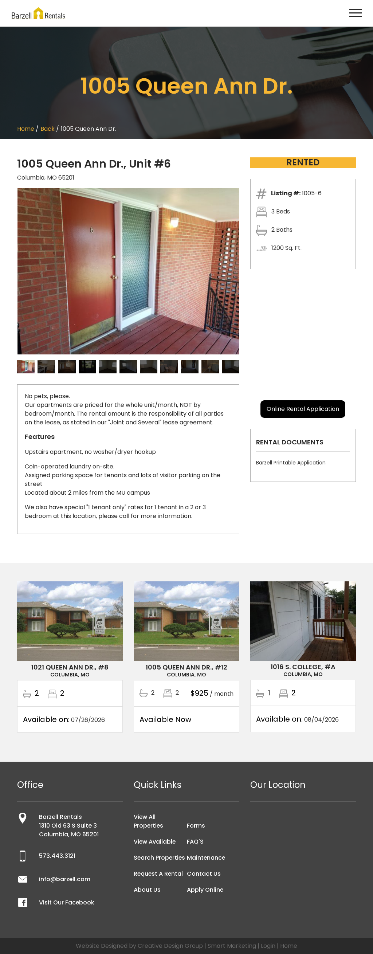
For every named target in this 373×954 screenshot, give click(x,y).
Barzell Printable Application (291, 462)
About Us (147, 898)
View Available (155, 841)
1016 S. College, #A (303, 667)
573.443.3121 (57, 856)
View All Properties (149, 821)
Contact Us (204, 873)
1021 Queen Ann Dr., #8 (70, 667)
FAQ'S (195, 841)
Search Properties (149, 862)
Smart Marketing (232, 946)
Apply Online (205, 890)
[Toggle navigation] (355, 13)
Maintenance (206, 857)
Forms (196, 825)
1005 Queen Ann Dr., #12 (186, 667)
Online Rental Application (303, 409)
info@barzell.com (65, 879)
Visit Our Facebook (67, 902)
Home (25, 129)
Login (268, 946)
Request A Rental (159, 882)
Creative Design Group (170, 946)
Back (47, 129)
